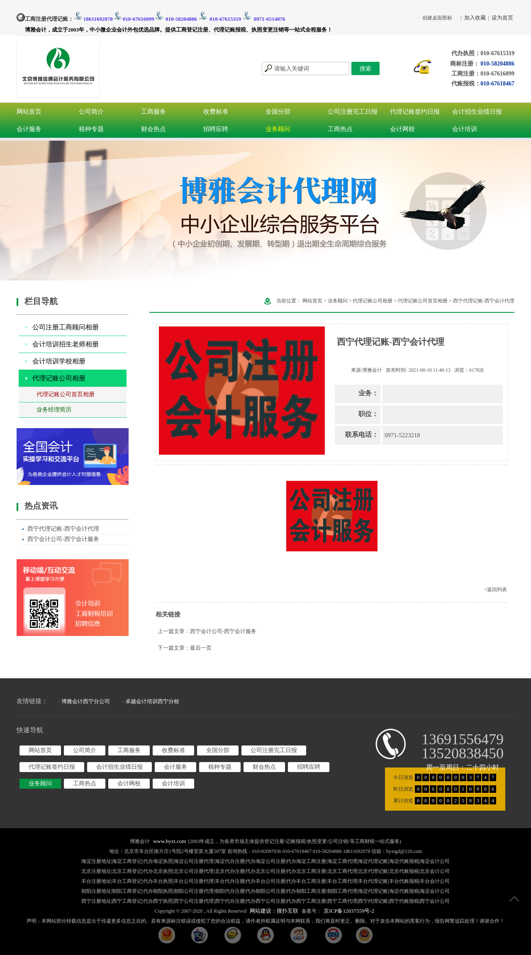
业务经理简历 (54, 410)
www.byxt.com (169, 841)
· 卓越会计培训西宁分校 (150, 701)
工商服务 (153, 111)
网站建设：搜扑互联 (274, 911)
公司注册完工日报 (353, 111)
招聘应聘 (215, 129)
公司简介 (91, 111)
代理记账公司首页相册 (66, 394)
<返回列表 (495, 589)
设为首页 (502, 18)
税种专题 (91, 129)
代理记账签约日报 (415, 111)
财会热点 (153, 129)
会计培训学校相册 (58, 361)
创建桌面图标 (437, 18)
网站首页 (29, 111)
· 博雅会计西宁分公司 (84, 701)
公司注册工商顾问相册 (65, 327)
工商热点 (340, 129)
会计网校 (402, 129)
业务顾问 (278, 129)
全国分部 (278, 111)
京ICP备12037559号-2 (349, 911)
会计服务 (29, 129)
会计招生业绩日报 (477, 111)
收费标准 (215, 111)
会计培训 (464, 129)
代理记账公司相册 (58, 378)
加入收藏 (475, 18)
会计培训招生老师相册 (65, 344)
